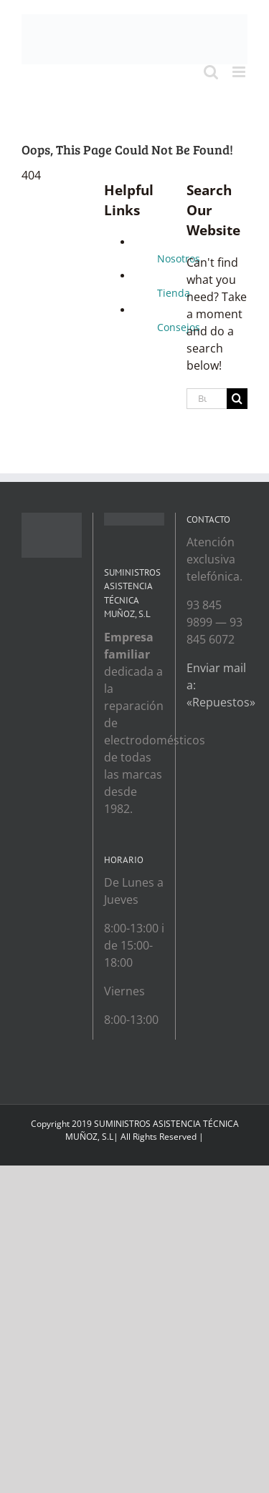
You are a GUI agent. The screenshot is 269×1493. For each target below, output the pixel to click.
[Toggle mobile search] (211, 71)
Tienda (173, 293)
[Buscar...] (207, 398)
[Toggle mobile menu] (239, 71)
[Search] (237, 398)
